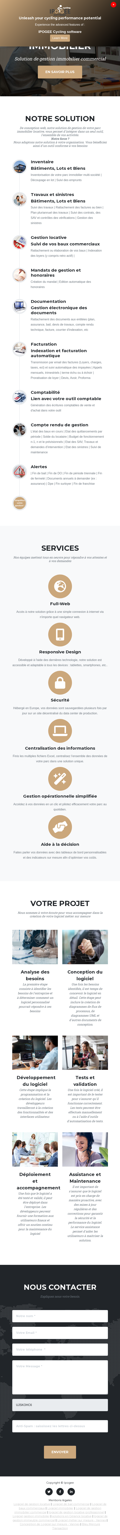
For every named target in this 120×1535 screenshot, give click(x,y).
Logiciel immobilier (60, 1508)
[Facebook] (60, 1491)
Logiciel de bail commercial (71, 1504)
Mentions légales (60, 1500)
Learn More (60, 38)
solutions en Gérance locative (72, 1516)
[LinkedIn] (71, 1491)
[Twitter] (49, 1491)
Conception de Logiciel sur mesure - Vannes (50, 1524)
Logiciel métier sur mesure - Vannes (81, 1520)
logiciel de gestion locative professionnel (76, 1512)
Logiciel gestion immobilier (31, 1516)
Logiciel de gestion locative (32, 1504)
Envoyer (60, 1452)
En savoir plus (60, 72)
